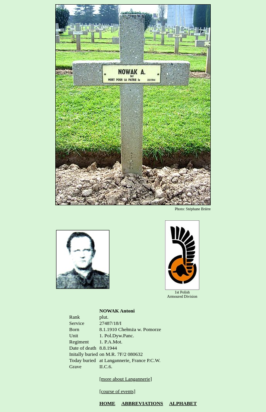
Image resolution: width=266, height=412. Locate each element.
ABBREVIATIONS (142, 404)
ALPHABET (183, 404)
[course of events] (117, 391)
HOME (107, 404)
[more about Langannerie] (125, 379)
